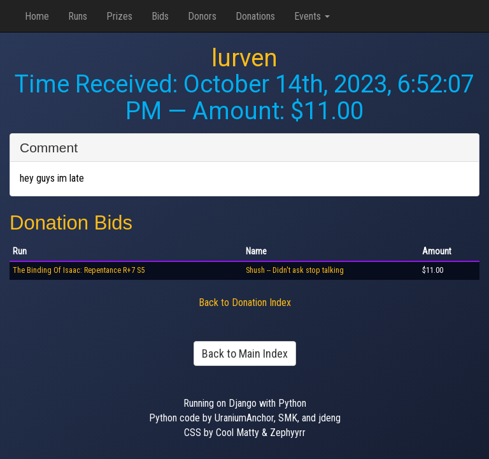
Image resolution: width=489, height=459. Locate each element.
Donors (202, 16)
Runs (77, 16)
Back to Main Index (245, 353)
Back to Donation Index (245, 302)
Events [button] (312, 16)
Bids (160, 16)
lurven (244, 58)
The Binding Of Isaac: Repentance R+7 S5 (79, 270)
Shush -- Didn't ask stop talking (295, 270)
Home (37, 16)
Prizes (119, 16)
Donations (255, 16)
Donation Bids (71, 223)
